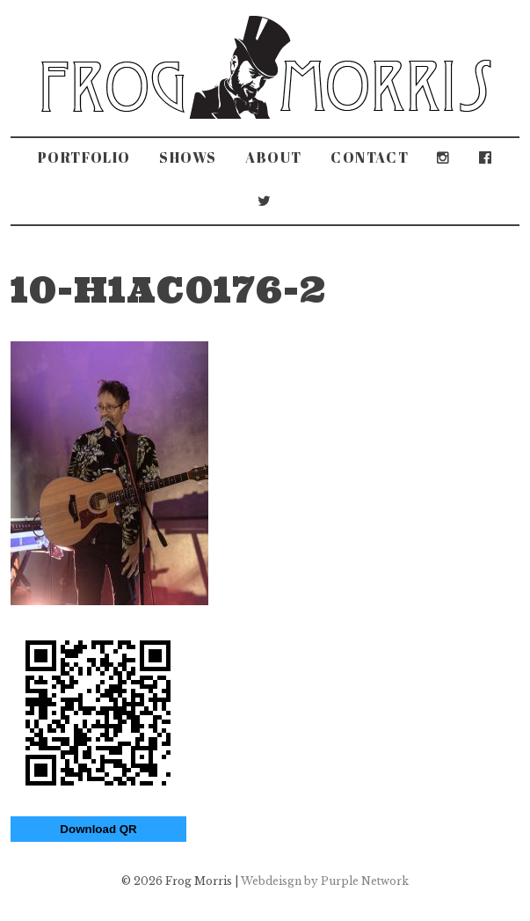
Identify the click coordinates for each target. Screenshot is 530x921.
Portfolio (84, 157)
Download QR (98, 829)
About (273, 157)
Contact (369, 157)
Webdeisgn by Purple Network (325, 881)
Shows (188, 157)
